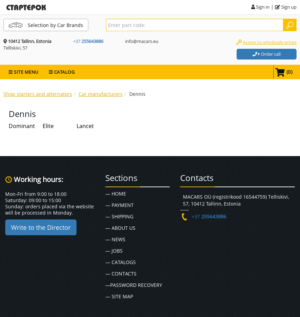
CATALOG (62, 72)
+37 (88, 41)
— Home (115, 193)
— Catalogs (120, 262)
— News (115, 239)
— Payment (119, 205)
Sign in (260, 7)
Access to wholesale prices (270, 42)
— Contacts (120, 273)
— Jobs (114, 250)
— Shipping (119, 216)
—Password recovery (133, 285)
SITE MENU (23, 72)
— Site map (119, 296)
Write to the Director (41, 227)
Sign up (286, 7)
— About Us (120, 228)
